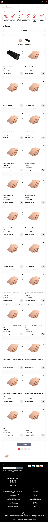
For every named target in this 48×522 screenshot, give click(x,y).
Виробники (35, 503)
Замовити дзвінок (42, 8)
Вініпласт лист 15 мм (30, 195)
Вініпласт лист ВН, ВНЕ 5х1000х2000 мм (34, 393)
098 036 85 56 (42, 4)
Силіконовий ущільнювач (13, 506)
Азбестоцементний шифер (13, 507)
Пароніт (12, 502)
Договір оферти (35, 491)
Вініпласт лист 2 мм (8, 99)
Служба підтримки (35, 496)
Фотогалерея (35, 498)
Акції (35, 506)
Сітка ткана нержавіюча (12, 496)
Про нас (35, 495)
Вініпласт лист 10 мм (8, 131)
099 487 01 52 (42, 6)
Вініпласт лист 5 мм (8, 195)
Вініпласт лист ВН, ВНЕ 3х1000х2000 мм (13, 359)
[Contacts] (42, 2)
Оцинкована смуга (12, 498)
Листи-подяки (35, 492)
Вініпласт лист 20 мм (8, 163)
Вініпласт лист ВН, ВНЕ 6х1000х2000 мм (13, 292)
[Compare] (22, 54)
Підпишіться (19, 467)
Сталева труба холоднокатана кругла (12, 494)
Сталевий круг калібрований (12, 500)
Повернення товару (35, 500)
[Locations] (39, 2)
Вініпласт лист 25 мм (8, 227)
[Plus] (19, 77)
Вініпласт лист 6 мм (30, 131)
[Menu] (2, 2)
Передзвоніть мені (12, 485)
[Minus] (6, 77)
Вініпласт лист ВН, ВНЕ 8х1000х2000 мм (35, 260)
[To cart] (21, 73)
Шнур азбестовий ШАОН (13, 503)
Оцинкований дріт (12, 495)
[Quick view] (22, 49)
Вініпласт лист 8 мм (30, 66)
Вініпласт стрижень (8, 66)
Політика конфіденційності (13, 470)
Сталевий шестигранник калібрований (12, 499)
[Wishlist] (22, 51)
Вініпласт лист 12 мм (30, 227)
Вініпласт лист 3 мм (30, 99)
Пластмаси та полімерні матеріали (11, 11)
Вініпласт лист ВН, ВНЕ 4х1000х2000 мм (13, 260)
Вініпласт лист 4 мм (30, 163)
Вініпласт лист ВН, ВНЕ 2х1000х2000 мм (34, 427)
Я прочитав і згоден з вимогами (13, 471)
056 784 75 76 (42, 7)
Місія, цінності (35, 494)
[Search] (15, 7)
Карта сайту (35, 502)
